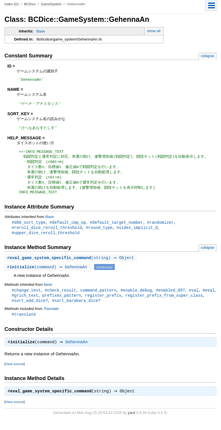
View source (14, 372)
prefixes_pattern (61, 302)
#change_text (26, 296)
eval (194, 296)
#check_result (60, 296)
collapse (207, 56)
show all (154, 31)
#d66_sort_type (29, 227)
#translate (24, 321)
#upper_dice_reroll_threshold (46, 238)
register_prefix (103, 302)
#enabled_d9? (170, 296)
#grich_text (25, 302)
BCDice (30, 4)
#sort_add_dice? (30, 307)
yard (131, 421)
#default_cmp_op (67, 227)
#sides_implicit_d (137, 233)
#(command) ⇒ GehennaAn (49, 273)
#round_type (99, 233)
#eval (209, 296)
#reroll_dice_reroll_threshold (47, 233)
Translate (51, 316)
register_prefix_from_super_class (164, 302)
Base (41, 31)
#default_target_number (116, 227)
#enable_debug (136, 296)
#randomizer (160, 227)
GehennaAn (78, 350)
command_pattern (98, 296)
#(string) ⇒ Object (71, 264)
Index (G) (12, 4)
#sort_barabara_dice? (76, 307)
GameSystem (51, 4)
